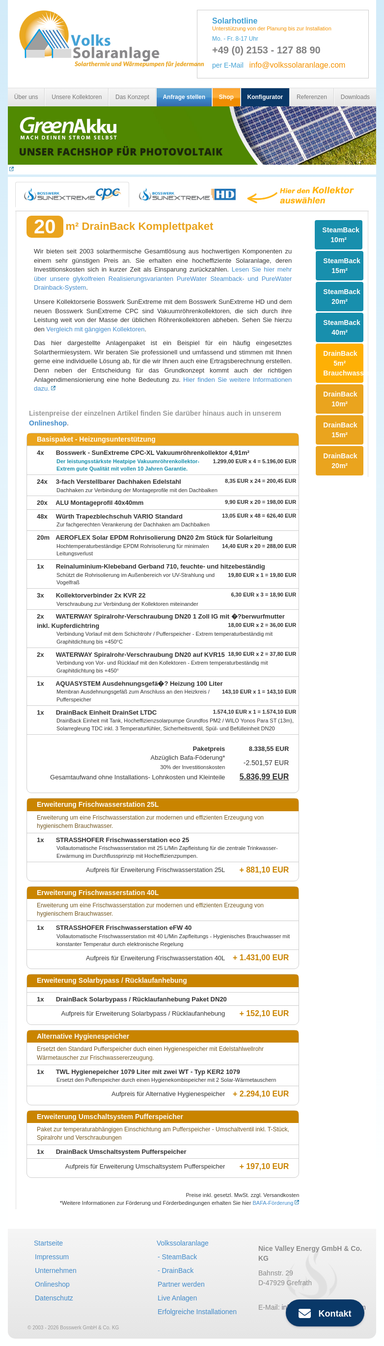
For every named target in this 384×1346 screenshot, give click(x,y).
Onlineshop (48, 423)
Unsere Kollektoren (77, 97)
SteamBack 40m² (341, 327)
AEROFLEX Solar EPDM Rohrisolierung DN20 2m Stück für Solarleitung (164, 537)
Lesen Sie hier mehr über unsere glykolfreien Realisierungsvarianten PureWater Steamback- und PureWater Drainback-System (163, 278)
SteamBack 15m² (341, 265)
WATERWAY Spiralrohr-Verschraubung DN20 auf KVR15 (140, 654)
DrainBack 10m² (340, 399)
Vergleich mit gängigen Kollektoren (95, 329)
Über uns (26, 97)
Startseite (48, 1243)
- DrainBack (175, 1270)
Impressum (52, 1257)
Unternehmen (56, 1270)
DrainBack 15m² (340, 430)
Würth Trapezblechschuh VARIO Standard (119, 516)
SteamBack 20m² (341, 296)
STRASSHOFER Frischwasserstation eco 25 (123, 840)
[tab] (72, 194)
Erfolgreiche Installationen (197, 1312)
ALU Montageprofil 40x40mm (99, 502)
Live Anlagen (177, 1298)
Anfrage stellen (184, 97)
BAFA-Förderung (272, 1203)
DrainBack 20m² (340, 461)
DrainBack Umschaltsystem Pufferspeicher (121, 1151)
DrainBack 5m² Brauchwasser (343, 363)
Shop (226, 97)
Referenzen (312, 97)
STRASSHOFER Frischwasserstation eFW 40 (124, 927)
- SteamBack (177, 1257)
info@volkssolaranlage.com (297, 65)
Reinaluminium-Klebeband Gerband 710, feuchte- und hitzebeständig (160, 566)
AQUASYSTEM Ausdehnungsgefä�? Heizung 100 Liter (138, 683)
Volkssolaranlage (183, 1243)
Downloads (355, 97)
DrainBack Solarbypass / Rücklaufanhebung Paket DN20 (141, 999)
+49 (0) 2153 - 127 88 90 (266, 50)
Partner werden (181, 1284)
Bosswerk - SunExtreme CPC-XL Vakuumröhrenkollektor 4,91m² (152, 452)
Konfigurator (265, 97)
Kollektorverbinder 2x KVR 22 (101, 595)
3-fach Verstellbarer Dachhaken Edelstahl (118, 481)
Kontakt (325, 1313)
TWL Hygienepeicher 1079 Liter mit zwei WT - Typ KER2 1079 (148, 1071)
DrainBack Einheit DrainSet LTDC (106, 712)
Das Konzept (132, 97)
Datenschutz (54, 1298)
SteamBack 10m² (340, 235)
